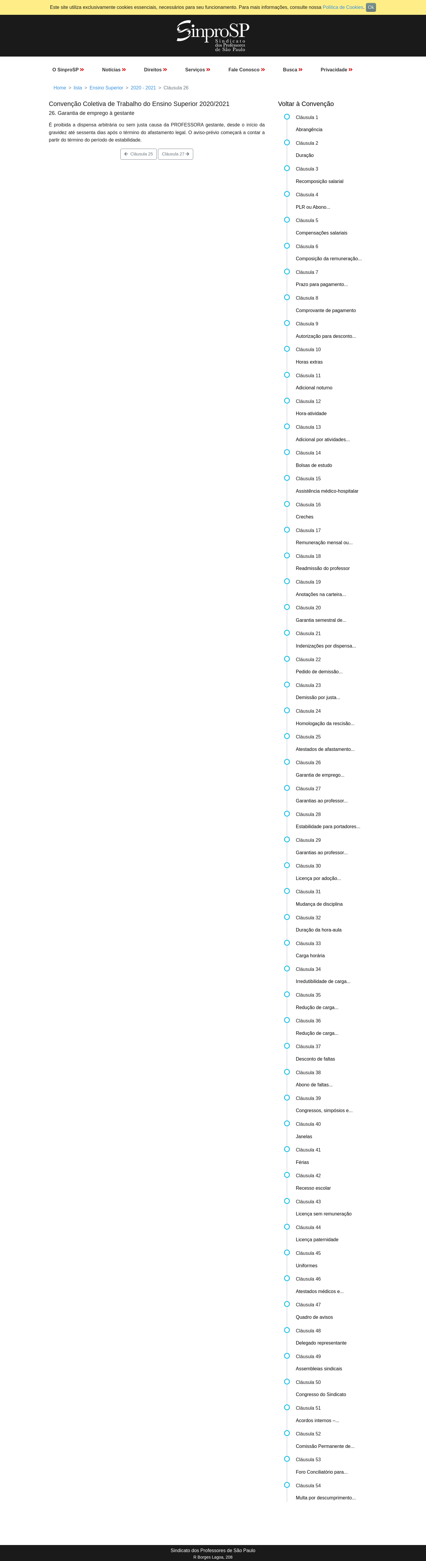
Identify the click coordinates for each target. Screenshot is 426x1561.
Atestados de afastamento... (325, 749)
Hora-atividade (311, 413)
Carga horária (310, 955)
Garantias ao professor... (322, 800)
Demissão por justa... (318, 697)
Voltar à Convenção (306, 103)
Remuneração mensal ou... (324, 542)
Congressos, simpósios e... (324, 1110)
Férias (302, 1162)
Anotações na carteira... (321, 594)
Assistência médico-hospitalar (327, 491)
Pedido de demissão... (319, 671)
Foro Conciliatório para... (322, 1472)
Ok (371, 7)
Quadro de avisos (314, 1317)
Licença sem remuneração (324, 1213)
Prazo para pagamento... (322, 284)
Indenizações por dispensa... (326, 645)
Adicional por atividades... (323, 439)
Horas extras (309, 361)
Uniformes (306, 1265)
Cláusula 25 (138, 154)
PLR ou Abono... (313, 207)
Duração (305, 155)
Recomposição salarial (319, 181)
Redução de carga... (317, 1007)
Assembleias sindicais (319, 1368)
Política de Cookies (343, 7)
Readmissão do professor (323, 568)
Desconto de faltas (315, 1058)
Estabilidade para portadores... (328, 826)
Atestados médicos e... (320, 1291)
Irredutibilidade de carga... (323, 981)
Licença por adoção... (318, 878)
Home (60, 87)
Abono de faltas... (314, 1084)
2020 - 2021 (143, 87)
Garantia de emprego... (320, 775)
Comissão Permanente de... (325, 1446)
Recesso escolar (313, 1188)
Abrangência (309, 129)
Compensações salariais (321, 232)
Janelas (304, 1136)
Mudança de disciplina (319, 904)
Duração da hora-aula (319, 929)
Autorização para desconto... (326, 336)
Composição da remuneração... (329, 258)
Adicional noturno (314, 387)
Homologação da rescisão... (325, 723)
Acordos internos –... (317, 1420)
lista (78, 87)
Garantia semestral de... (321, 620)
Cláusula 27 (175, 154)
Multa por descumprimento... (326, 1497)
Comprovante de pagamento (326, 310)
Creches (305, 516)
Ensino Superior (106, 87)
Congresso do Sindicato (321, 1394)
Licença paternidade (317, 1239)
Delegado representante (321, 1342)
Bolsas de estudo (314, 465)
